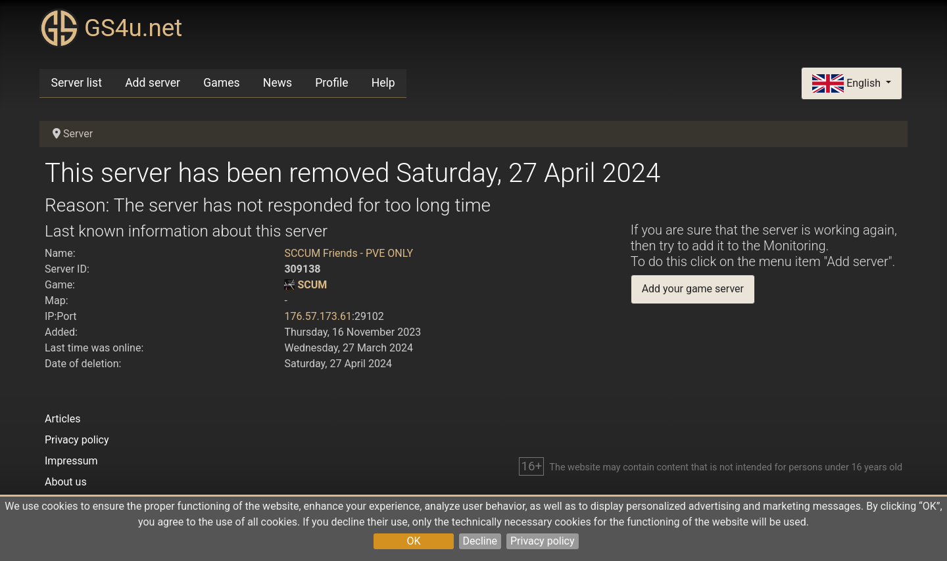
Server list (76, 82)
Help (383, 82)
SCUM (312, 285)
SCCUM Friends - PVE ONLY (348, 253)
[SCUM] (289, 285)
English (847, 83)
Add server (152, 82)
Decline (480, 541)
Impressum (71, 461)
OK (413, 541)
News (277, 82)
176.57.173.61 (318, 316)
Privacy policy (542, 541)
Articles (62, 419)
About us (66, 482)
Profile (331, 82)
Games (221, 82)
